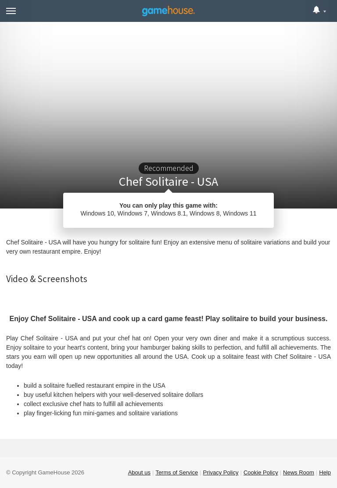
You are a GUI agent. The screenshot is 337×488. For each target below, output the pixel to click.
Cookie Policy (261, 472)
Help (325, 472)
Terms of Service (176, 472)
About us (139, 472)
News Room (298, 472)
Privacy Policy (221, 472)
